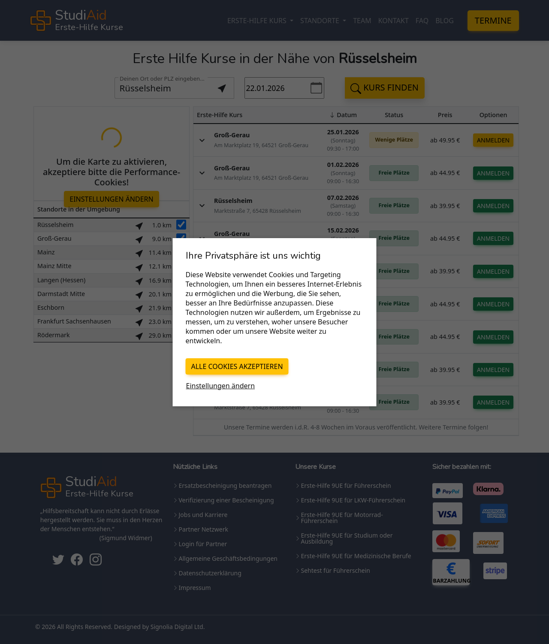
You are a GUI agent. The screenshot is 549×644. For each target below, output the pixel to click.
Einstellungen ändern (220, 385)
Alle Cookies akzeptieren (237, 366)
